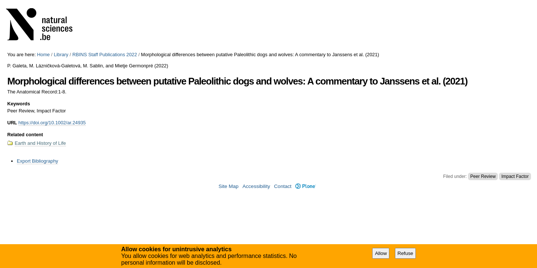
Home (43, 54)
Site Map (229, 186)
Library (61, 54)
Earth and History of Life (40, 143)
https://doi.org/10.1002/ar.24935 (52, 122)
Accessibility (256, 186)
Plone (305, 186)
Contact (283, 186)
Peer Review (483, 176)
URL (12, 122)
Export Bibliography (37, 161)
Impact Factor (514, 176)
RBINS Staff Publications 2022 (104, 54)
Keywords (18, 103)
